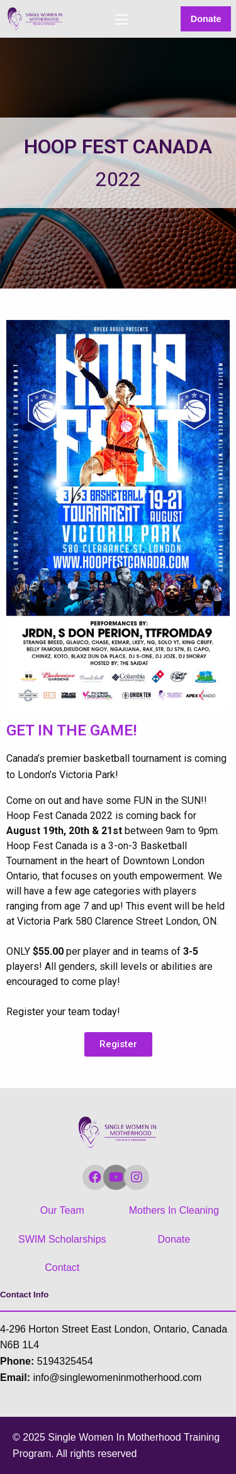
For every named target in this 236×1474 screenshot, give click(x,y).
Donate (206, 19)
